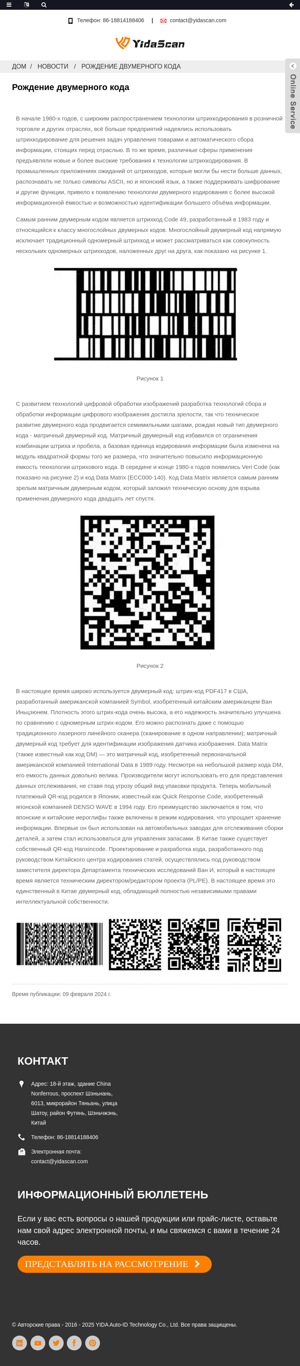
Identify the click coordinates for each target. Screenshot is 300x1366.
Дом (19, 66)
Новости (53, 66)
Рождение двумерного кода (130, 66)
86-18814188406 (77, 1137)
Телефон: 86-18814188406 (110, 20)
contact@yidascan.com (198, 20)
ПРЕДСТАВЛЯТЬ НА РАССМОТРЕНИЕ (106, 1263)
